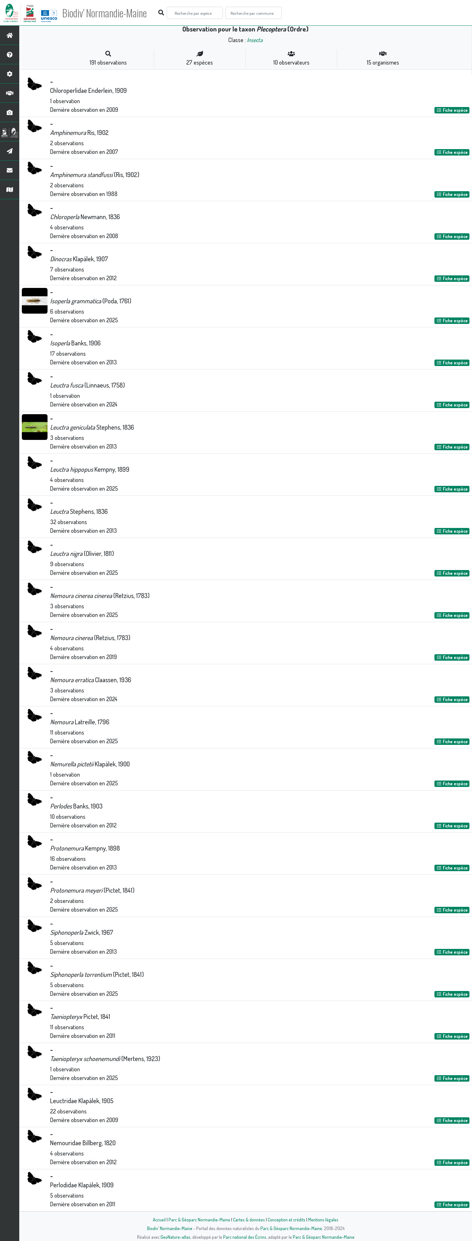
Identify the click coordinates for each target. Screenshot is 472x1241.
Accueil (159, 1219)
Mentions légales (323, 1219)
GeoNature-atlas (175, 1237)
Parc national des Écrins (244, 1237)
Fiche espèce (452, 110)
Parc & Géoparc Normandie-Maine (199, 1219)
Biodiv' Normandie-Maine (105, 12)
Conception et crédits (286, 1219)
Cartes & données (249, 1219)
